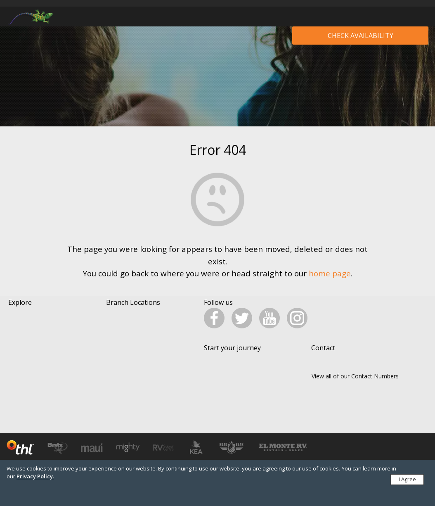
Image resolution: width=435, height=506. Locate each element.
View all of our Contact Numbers (355, 390)
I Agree (407, 479)
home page (330, 273)
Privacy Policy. (35, 476)
